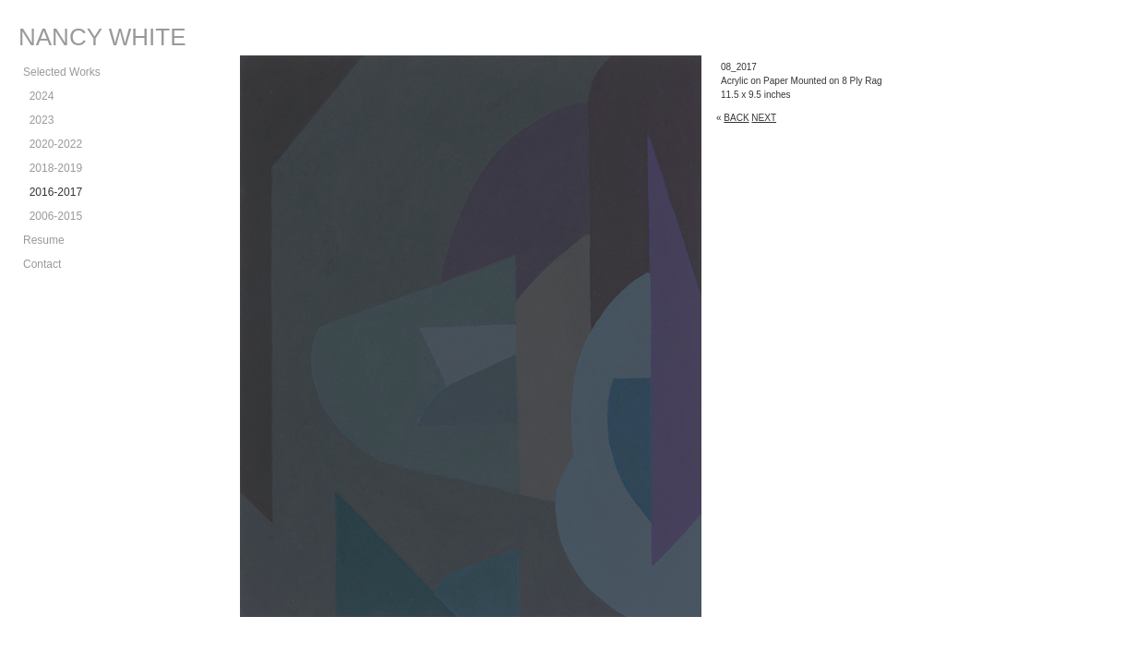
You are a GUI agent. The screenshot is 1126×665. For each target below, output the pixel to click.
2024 (38, 96)
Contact (42, 264)
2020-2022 (52, 144)
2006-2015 (52, 216)
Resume (44, 240)
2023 (38, 120)
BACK (736, 118)
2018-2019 (52, 168)
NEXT (763, 118)
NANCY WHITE (102, 37)
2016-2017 (52, 192)
